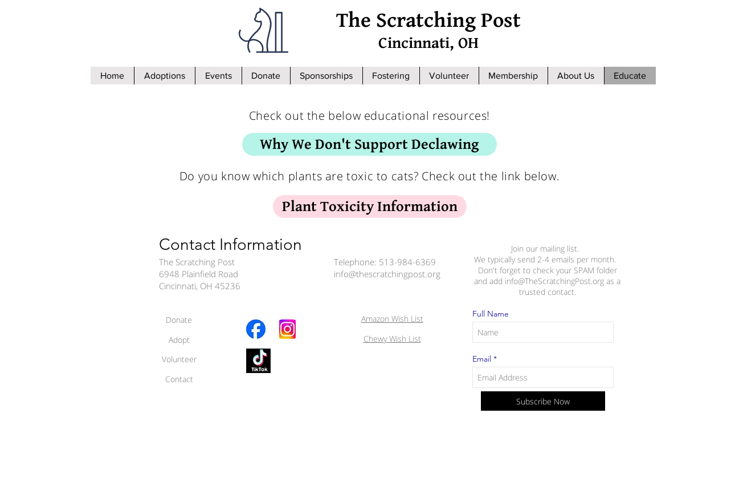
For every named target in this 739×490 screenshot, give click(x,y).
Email (481, 359)
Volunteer (179, 359)
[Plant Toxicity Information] (370, 206)
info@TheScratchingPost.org (554, 281)
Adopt (179, 339)
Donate (179, 319)
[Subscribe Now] (543, 401)
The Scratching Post (428, 21)
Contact (179, 379)
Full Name (490, 314)
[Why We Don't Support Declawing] (369, 144)
